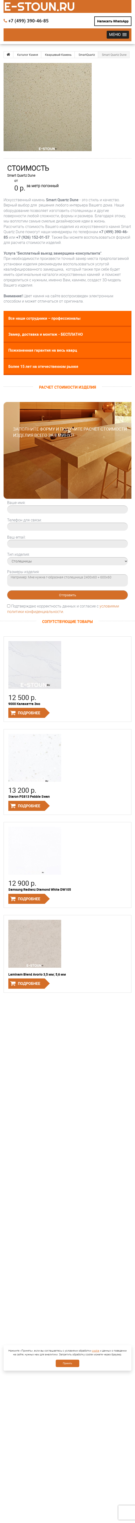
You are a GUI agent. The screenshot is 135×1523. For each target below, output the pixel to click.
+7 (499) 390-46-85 (26, 21)
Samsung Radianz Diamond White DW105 (39, 889)
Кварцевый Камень (58, 55)
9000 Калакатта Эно (24, 703)
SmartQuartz (87, 55)
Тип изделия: (18, 554)
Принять (67, 1363)
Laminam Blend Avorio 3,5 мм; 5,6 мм (37, 974)
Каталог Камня (27, 55)
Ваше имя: (16, 502)
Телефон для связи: (24, 520)
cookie (95, 1350)
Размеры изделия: (23, 571)
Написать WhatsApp (113, 21)
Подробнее (29, 712)
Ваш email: (16, 537)
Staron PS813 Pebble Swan (29, 796)
